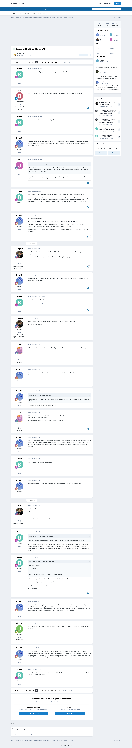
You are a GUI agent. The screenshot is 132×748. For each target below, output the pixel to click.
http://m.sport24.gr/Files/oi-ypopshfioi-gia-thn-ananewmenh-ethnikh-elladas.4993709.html (53, 221)
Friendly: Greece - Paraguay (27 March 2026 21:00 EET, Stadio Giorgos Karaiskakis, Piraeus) (107, 112)
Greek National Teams (31, 55)
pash (19, 344)
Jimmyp (19, 623)
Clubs (19, 13)
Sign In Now (70, 713)
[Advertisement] (41, 33)
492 (19, 637)
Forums (13, 13)
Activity (29, 9)
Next (56, 62)
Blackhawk (102, 106)
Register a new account (33, 713)
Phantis (14, 9)
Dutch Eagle (102, 115)
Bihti (19, 90)
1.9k (19, 152)
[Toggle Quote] (30, 164)
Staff (34, 13)
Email (101, 153)
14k (19, 359)
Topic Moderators (48, 9)
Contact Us (63, 745)
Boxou (19, 68)
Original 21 (22, 54)
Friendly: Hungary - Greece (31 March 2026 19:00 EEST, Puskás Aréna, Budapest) (107, 120)
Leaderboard (37, 9)
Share (75, 55)
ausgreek (116, 34)
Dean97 (19, 138)
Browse (22, 9)
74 (23, 62)
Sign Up (117, 3)
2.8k (19, 174)
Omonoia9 (101, 131)
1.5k (19, 263)
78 (36, 62)
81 (45, 62)
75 (26, 62)
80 (42, 62)
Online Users (41, 13)
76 (30, 62)
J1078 (19, 160)
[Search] (100, 9)
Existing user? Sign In (105, 3)
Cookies (70, 745)
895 (19, 83)
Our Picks (27, 13)
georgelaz (19, 249)
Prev (16, 62)
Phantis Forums (17, 3)
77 (33, 62)
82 (49, 62)
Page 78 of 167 (67, 62)
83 (52, 62)
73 (20, 62)
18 (19, 104)
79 (39, 62)
